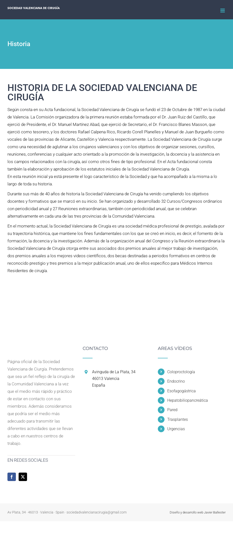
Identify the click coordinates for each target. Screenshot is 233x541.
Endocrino (176, 381)
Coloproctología (181, 372)
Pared (172, 409)
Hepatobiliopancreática (187, 400)
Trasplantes (177, 419)
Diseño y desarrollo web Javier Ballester (198, 512)
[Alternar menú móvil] (223, 10)
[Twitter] (23, 477)
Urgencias (176, 429)
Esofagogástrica (181, 391)
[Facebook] (11, 477)
